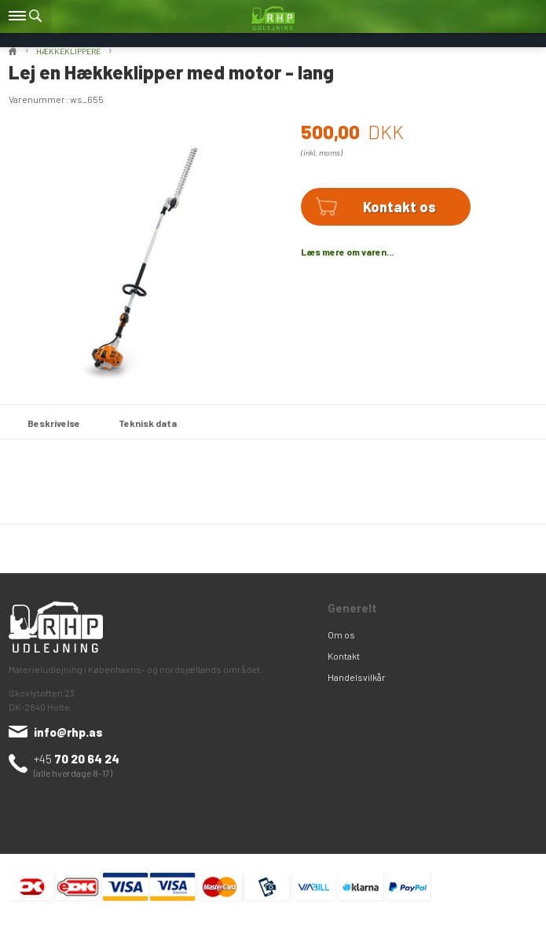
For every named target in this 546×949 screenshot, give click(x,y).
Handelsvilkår (357, 676)
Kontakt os (399, 206)
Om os (341, 634)
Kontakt (344, 655)
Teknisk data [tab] (148, 423)
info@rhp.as (68, 732)
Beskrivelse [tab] (53, 423)
